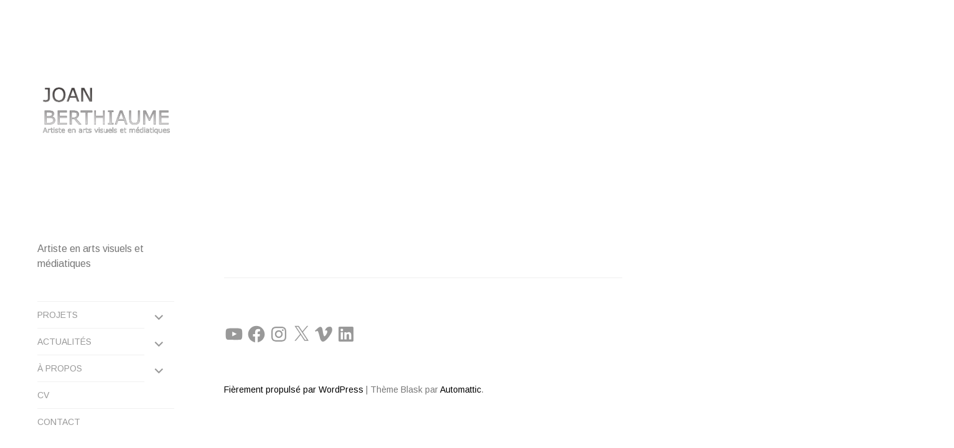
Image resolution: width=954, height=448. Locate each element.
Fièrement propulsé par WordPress (293, 345)
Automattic (460, 345)
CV (43, 387)
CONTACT (58, 414)
